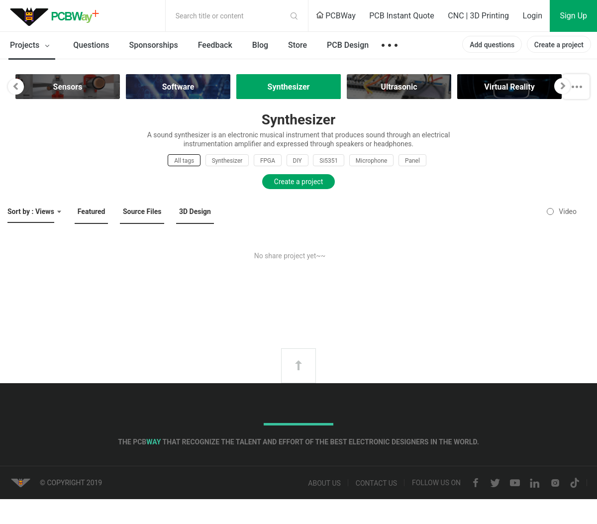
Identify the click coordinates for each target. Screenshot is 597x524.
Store (297, 45)
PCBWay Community (57, 16)
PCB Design (348, 45)
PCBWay (336, 15)
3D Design (195, 211)
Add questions (492, 45)
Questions (91, 45)
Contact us (376, 483)
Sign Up (573, 15)
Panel (412, 160)
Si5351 (328, 160)
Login (532, 15)
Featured (91, 211)
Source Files (142, 211)
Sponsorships (153, 45)
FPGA (267, 160)
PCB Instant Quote (401, 15)
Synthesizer (227, 160)
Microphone (372, 160)
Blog (260, 45)
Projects (31, 46)
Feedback (215, 45)
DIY (297, 160)
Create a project (559, 45)
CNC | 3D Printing (478, 15)
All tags (184, 160)
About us (324, 483)
